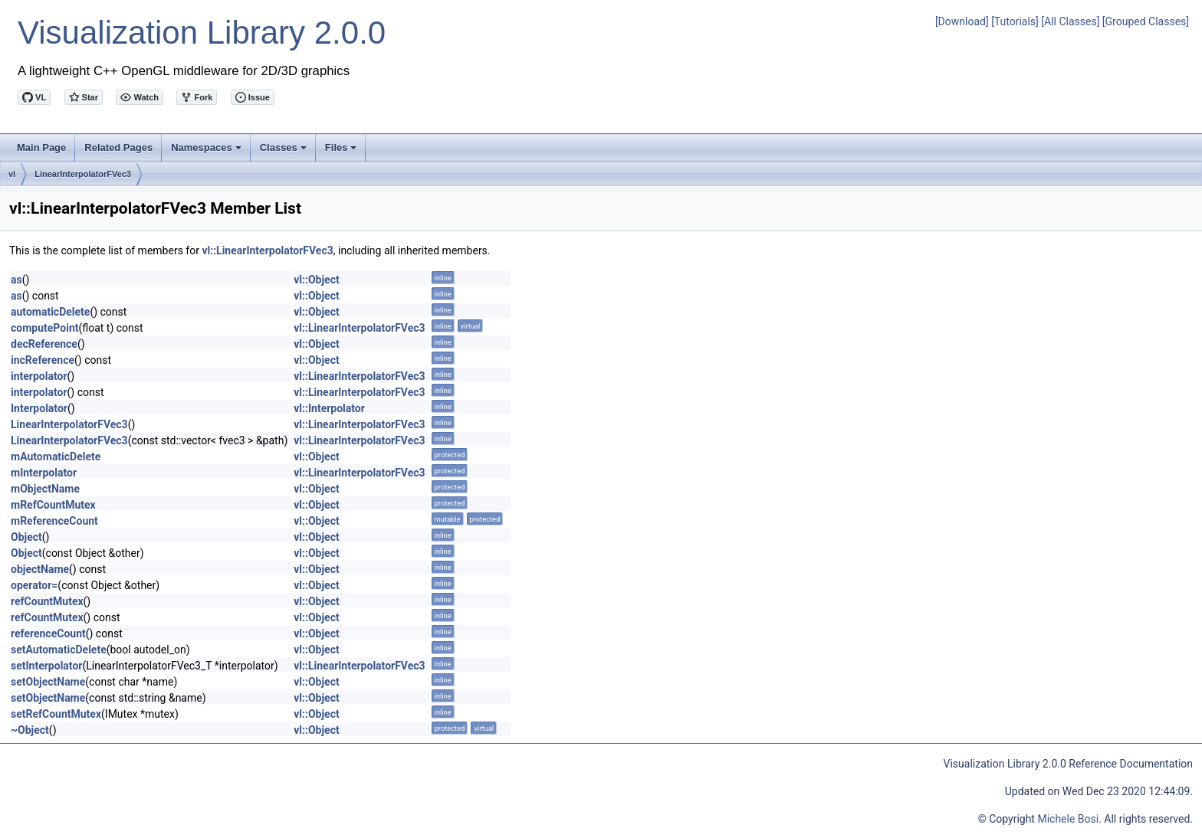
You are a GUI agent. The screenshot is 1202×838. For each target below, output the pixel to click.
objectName (40, 569)
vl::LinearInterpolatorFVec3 (267, 250)
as (16, 279)
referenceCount (48, 633)
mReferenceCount (54, 521)
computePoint (44, 328)
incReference (42, 360)
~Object (30, 730)
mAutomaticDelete (55, 456)
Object (26, 537)
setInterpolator (46, 666)
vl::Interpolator (329, 408)
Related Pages (118, 147)
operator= (34, 585)
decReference (44, 344)
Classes (284, 152)
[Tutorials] (1015, 21)
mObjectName (45, 489)
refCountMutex (47, 601)
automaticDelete (50, 312)
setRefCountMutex (56, 714)
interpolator (39, 376)
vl (11, 173)
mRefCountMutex (53, 505)
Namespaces (207, 152)
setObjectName (48, 682)
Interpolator (39, 408)
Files (342, 152)
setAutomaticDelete (59, 649)
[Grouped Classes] (1145, 21)
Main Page (41, 147)
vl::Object (316, 279)
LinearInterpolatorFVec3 (82, 173)
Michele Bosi (1068, 819)
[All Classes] (1070, 21)
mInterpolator (44, 472)
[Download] (962, 21)
